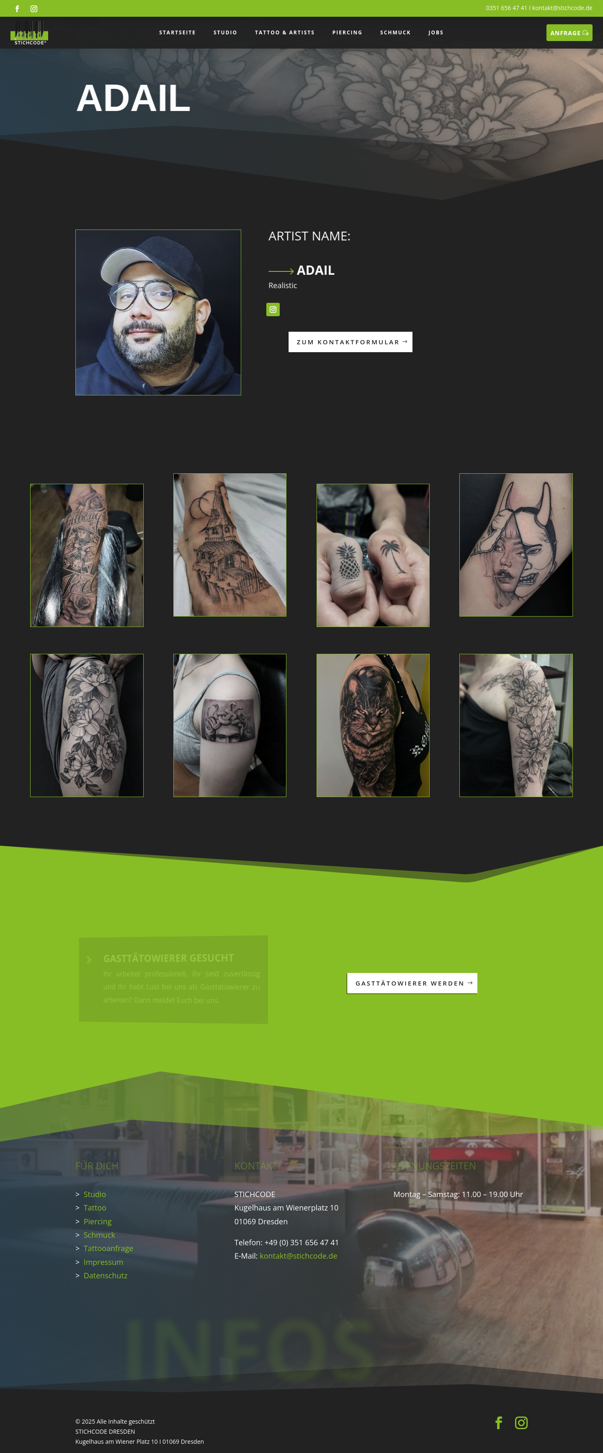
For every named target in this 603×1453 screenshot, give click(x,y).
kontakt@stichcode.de (562, 8)
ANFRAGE (565, 33)
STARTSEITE (177, 32)
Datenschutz (106, 1275)
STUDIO (225, 32)
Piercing (98, 1221)
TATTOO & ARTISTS (285, 32)
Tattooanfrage (109, 1248)
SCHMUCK (395, 32)
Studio (95, 1194)
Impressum (104, 1262)
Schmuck (99, 1235)
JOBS (435, 32)
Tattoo (95, 1208)
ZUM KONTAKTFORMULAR (339, 342)
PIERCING (347, 32)
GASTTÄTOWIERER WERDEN (416, 983)
